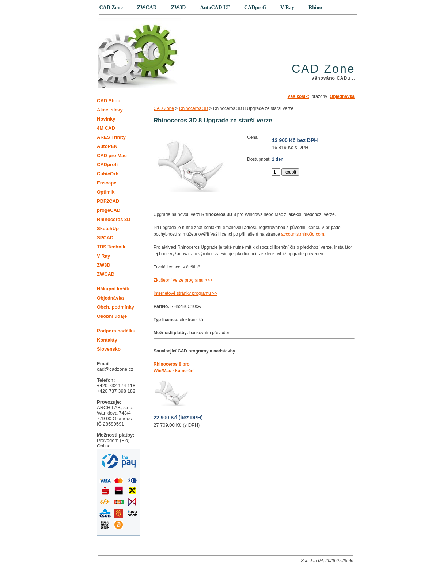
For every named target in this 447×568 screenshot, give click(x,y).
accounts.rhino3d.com (302, 234)
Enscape (106, 183)
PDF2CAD (108, 201)
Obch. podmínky (115, 307)
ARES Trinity (111, 137)
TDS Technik (111, 246)
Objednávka (342, 96)
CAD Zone (164, 108)
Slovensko (109, 349)
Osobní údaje (112, 316)
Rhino (315, 7)
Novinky (106, 119)
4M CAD (106, 128)
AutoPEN (107, 146)
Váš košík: (298, 96)
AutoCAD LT (215, 7)
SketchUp (108, 228)
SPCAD (105, 237)
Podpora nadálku (116, 330)
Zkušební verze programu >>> (183, 280)
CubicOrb (107, 173)
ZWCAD (105, 274)
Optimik (105, 192)
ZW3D (103, 265)
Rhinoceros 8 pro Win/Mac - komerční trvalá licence (174, 371)
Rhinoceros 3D (193, 108)
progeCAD (108, 210)
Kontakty (107, 340)
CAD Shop (108, 100)
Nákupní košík (113, 288)
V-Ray (103, 256)
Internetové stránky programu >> (185, 293)
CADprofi (107, 164)
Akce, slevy (110, 110)
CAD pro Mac (112, 155)
